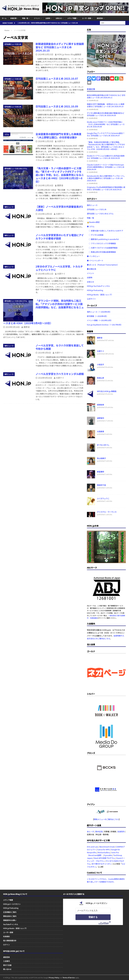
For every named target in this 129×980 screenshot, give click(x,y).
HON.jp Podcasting (95, 290)
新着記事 (13, 18)
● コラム (90, 226)
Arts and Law (92, 846)
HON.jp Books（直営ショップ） (100, 294)
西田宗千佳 (101, 485)
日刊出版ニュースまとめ (96, 209)
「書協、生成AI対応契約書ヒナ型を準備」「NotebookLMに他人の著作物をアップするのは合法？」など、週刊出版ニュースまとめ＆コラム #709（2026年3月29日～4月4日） (106, 145)
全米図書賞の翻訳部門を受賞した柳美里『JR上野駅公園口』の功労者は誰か (58, 135)
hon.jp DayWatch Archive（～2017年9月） (105, 324)
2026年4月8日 (93, 129)
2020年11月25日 (45, 141)
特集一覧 (25, 18)
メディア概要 (71, 18)
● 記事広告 (91, 269)
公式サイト (91, 298)
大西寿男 (100, 431)
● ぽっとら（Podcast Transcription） (103, 264)
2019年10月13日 (45, 242)
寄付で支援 (7, 965)
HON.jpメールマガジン (12, 904)
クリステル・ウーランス (107, 512)
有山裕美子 (101, 458)
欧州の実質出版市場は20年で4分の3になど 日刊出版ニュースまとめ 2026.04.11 (106, 96)
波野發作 (100, 418)
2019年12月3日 (45, 213)
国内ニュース (92, 205)
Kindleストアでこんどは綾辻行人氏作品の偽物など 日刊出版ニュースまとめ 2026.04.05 (105, 156)
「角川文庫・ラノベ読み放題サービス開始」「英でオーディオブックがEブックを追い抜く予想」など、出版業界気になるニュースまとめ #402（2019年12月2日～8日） (60, 174)
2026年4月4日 (93, 172)
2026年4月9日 (93, 118)
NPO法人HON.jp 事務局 (106, 391)
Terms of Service (69, 977)
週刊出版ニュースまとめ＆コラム (100, 213)
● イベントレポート (95, 260)
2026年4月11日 (93, 100)
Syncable (108, 855)
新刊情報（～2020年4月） (97, 316)
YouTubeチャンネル (10, 924)
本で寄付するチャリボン (101, 864)
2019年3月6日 (44, 352)
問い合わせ (7, 969)
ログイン (6, 944)
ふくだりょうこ (103, 498)
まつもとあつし (103, 445)
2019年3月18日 (13, 326)
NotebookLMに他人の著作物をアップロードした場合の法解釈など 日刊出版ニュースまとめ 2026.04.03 (106, 178)
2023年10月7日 (45, 82)
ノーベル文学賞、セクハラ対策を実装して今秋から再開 (60, 347)
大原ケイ (61, 141)
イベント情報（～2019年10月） (100, 320)
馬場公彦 (100, 378)
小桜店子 (100, 364)
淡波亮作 (121, 831)
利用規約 (6, 936)
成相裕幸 (100, 404)
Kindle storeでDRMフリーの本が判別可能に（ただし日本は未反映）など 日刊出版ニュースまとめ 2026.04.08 (106, 124)
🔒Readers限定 (93, 222)
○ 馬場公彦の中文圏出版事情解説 (101, 252)
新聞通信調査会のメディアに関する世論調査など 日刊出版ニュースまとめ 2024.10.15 (60, 47)
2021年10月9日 (45, 110)
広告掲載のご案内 (9, 912)
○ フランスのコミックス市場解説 (101, 243)
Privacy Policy (54, 977)
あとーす (90, 831)
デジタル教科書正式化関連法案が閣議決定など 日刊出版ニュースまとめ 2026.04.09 (105, 114)
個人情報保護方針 (9, 940)
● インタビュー (93, 256)
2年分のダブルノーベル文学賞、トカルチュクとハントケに (59, 268)
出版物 (47, 18)
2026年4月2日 (93, 192)
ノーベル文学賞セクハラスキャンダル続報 (60, 374)
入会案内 (6, 961)
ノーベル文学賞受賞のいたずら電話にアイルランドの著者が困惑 (60, 236)
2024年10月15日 (45, 54)
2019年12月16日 (45, 185)
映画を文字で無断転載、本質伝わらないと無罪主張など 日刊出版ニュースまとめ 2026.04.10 (105, 105)
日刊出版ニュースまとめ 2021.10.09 (57, 106)
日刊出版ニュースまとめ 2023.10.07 (57, 78)
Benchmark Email (107, 846)
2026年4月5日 (93, 161)
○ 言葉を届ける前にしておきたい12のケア (105, 230)
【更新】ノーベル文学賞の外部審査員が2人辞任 (59, 208)
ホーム (4, 18)
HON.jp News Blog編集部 (69, 54)
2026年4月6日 (93, 152)
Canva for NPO (103, 849)
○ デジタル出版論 (95, 235)
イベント (37, 18)
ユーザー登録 (86, 18)
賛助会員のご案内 (9, 916)
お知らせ (59, 18)
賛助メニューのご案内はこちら (106, 819)
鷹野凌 (60, 185)
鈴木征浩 (99, 831)
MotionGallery (104, 852)
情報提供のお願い (9, 920)
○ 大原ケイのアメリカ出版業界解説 (102, 247)
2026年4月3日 (93, 183)
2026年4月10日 (93, 109)
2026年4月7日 (93, 138)
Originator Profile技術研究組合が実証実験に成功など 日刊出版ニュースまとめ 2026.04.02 (106, 188)
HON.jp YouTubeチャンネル (98, 286)
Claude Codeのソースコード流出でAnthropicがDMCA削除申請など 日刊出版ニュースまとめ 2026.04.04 (105, 167)
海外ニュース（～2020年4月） (99, 312)
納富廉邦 (100, 471)
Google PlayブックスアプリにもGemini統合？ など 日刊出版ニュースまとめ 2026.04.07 (106, 134)
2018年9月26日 (45, 377)
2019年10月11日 (45, 273)
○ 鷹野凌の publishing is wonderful (103, 239)
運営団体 (100, 18)
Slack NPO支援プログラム (104, 858)
